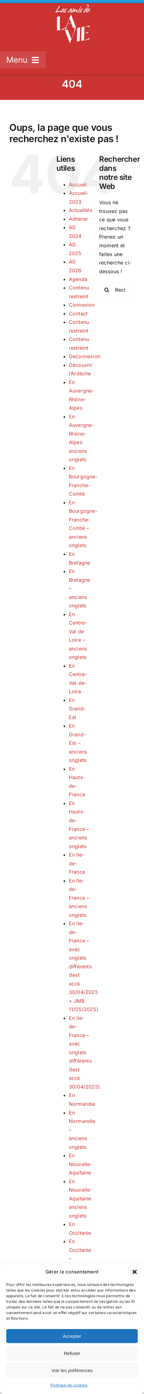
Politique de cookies (68, 1385)
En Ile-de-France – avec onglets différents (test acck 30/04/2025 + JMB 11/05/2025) (83, 966)
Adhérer (78, 219)
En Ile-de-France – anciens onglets (79, 897)
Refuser (72, 1353)
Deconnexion (85, 356)
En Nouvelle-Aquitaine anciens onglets (80, 1198)
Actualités (80, 210)
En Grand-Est (77, 708)
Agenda (78, 279)
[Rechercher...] (117, 290)
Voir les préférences (72, 1370)
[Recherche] (107, 290)
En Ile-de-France (77, 863)
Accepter (72, 1336)
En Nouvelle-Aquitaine (80, 1164)
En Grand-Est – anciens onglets (78, 743)
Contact (78, 313)
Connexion (82, 305)
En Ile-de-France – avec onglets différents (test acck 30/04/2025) (84, 1052)
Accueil (78, 184)
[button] (135, 1272)
